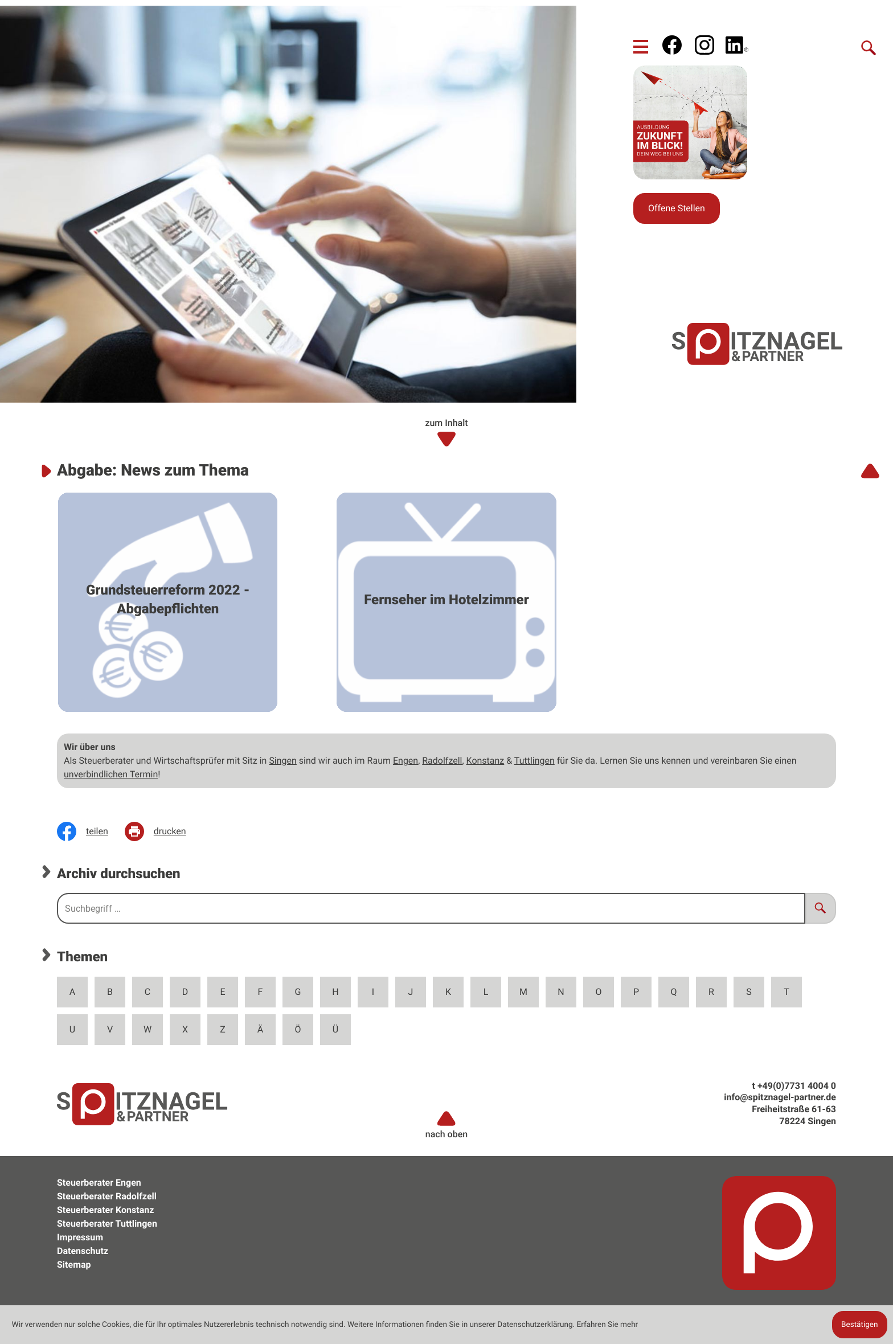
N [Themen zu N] (561, 991)
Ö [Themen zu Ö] (298, 1029)
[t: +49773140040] (796, 1085)
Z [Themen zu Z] (223, 1029)
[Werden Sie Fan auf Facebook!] (672, 45)
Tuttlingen (534, 760)
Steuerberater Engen (99, 1182)
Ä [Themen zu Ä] (260, 1029)
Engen (405, 760)
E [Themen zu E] (222, 991)
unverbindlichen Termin (111, 774)
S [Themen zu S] (749, 991)
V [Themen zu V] (110, 1029)
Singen (282, 760)
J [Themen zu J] (410, 991)
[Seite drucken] (164, 831)
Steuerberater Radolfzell (107, 1196)
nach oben (446, 1124)
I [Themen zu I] (373, 991)
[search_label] (431, 908)
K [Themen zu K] (448, 991)
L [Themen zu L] (486, 991)
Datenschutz (82, 1250)
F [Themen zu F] (260, 991)
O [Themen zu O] (599, 991)
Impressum (80, 1237)
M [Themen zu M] (523, 991)
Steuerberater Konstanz (105, 1209)
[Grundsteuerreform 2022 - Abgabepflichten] (167, 602)
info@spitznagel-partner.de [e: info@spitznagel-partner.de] (780, 1097)
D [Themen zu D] (185, 991)
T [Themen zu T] (786, 991)
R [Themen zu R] (711, 991)
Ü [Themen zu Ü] (335, 1029)
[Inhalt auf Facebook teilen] (91, 831)
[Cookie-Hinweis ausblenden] (859, 1324)
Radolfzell (442, 760)
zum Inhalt (446, 432)
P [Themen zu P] (636, 991)
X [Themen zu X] (185, 1029)
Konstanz (485, 760)
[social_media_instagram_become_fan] (704, 45)
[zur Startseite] (757, 343)
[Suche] (869, 46)
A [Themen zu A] (72, 991)
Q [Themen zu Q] (674, 991)
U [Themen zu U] (72, 1029)
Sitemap (74, 1264)
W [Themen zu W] (147, 1029)
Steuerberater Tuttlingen (107, 1223)
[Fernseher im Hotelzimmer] (446, 602)
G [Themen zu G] (298, 991)
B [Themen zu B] (110, 991)
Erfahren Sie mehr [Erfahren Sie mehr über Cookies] (607, 1324)
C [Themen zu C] (147, 991)
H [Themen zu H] (335, 991)
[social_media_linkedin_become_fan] (737, 45)
